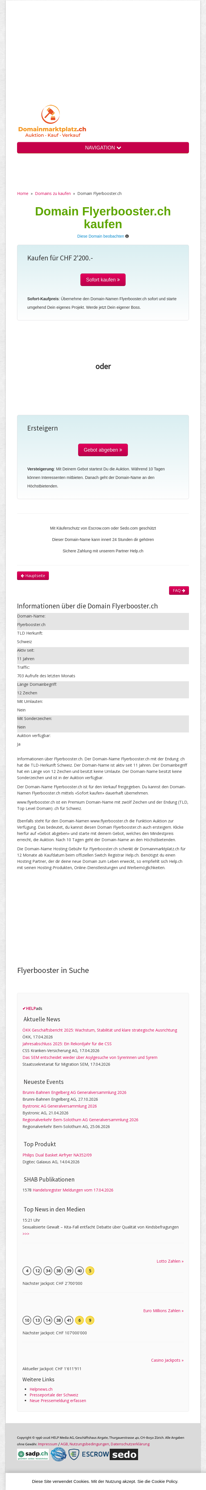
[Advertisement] (103, 56)
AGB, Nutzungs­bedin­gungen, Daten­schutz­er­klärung (105, 1443)
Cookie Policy (164, 1481)
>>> (25, 1233)
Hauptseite (33, 575)
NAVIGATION (103, 148)
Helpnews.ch (41, 1389)
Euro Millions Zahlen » (163, 1310)
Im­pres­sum (47, 1443)
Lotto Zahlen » (170, 1261)
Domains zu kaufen (53, 193)
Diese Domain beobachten (100, 236)
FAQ (179, 590)
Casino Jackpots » (167, 1360)
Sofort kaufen (103, 280)
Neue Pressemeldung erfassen (58, 1400)
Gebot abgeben (103, 450)
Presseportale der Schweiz (54, 1395)
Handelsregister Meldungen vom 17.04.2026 (73, 1190)
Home (22, 193)
